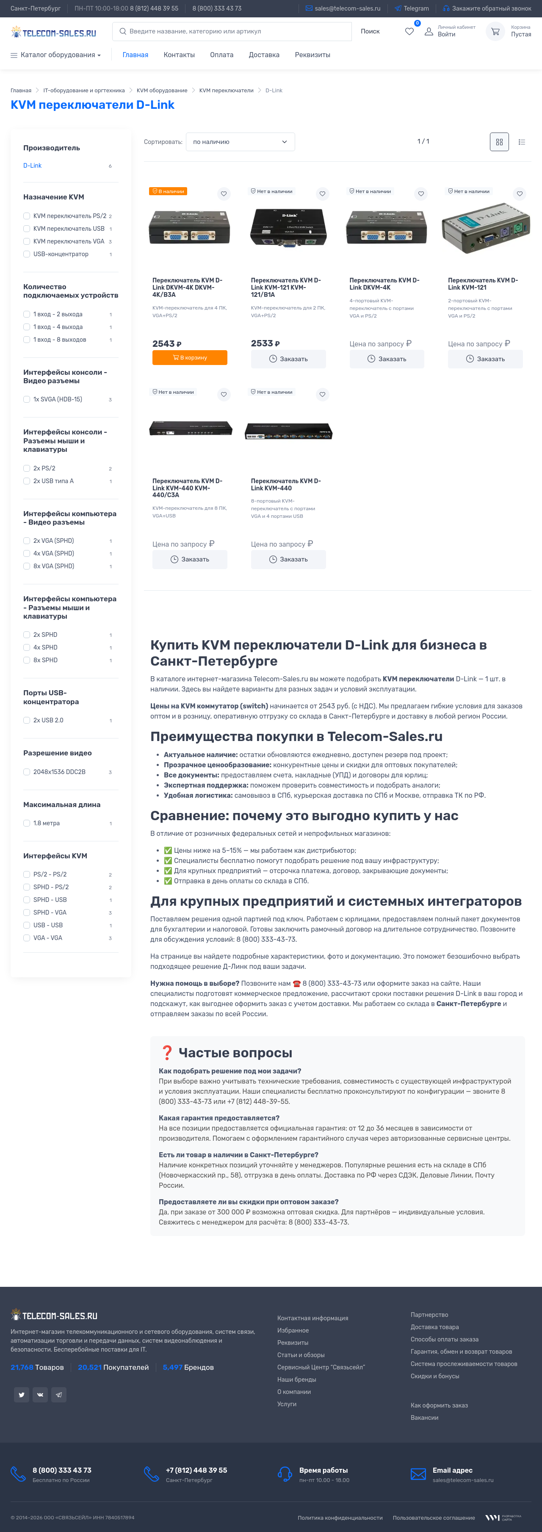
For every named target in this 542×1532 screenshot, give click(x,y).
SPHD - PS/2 (51, 887)
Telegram (412, 8)
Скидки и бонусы (435, 1376)
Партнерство (429, 1315)
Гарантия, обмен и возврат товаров (461, 1351)
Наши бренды (296, 1379)
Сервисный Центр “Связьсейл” (321, 1367)
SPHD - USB (50, 900)
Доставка (264, 55)
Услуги (286, 1404)
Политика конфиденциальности (340, 1518)
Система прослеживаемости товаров (464, 1364)
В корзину (190, 357)
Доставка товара (435, 1327)
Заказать (288, 358)
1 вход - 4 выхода (58, 327)
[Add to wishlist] (224, 194)
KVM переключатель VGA (69, 241)
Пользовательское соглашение (434, 1518)
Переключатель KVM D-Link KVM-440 (286, 485)
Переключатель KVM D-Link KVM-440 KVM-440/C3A (187, 488)
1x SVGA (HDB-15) (57, 399)
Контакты (179, 55)
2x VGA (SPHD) (53, 541)
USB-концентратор (60, 254)
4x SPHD (45, 647)
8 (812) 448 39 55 (154, 8)
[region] (71, 166)
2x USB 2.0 (48, 720)
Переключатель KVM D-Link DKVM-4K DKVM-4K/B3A (187, 288)
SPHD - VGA (49, 912)
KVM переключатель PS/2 (70, 216)
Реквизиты (312, 55)
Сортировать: (163, 142)
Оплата (221, 55)
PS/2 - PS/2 (49, 874)
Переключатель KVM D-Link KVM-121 (483, 284)
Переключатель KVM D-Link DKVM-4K (385, 284)
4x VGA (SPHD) (53, 553)
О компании (294, 1392)
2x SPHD (45, 635)
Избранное (293, 1330)
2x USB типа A (53, 480)
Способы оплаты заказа (445, 1339)
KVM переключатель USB (69, 228)
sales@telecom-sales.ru (343, 8)
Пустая (521, 31)
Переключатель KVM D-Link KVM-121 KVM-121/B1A (286, 288)
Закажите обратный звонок (487, 8)
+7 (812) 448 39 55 (196, 1470)
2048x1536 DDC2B (59, 772)
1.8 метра (46, 823)
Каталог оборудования (53, 55)
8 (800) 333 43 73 (216, 8)
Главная (136, 55)
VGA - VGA (47, 938)
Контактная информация (312, 1318)
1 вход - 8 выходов (59, 339)
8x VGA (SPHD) (53, 566)
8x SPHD (45, 660)
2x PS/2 (44, 468)
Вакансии (425, 1417)
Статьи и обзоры (301, 1355)
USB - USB (48, 925)
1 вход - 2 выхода (58, 314)
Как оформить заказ (439, 1405)
